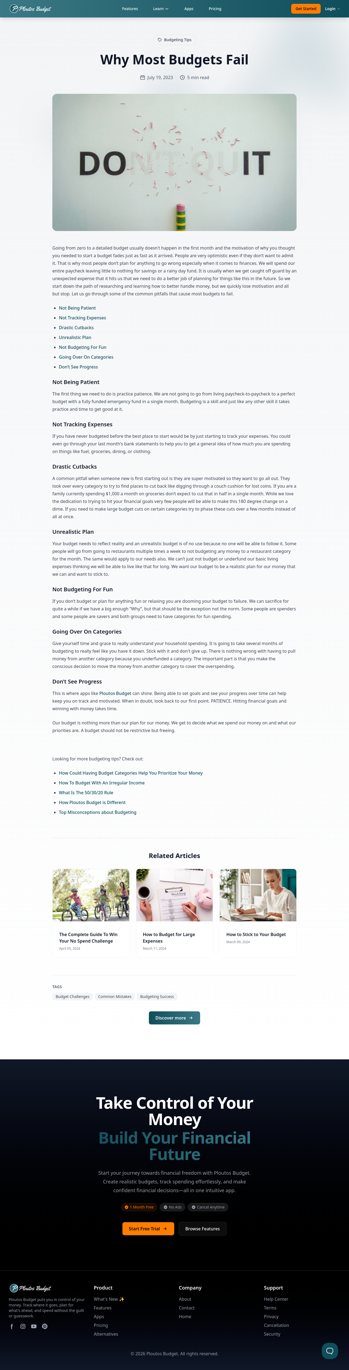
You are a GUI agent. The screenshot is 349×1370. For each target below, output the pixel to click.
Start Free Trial (148, 1229)
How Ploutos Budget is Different (92, 802)
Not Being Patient (77, 308)
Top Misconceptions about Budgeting (97, 812)
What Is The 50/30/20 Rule (86, 793)
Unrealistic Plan (75, 337)
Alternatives (106, 1334)
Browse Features (202, 1229)
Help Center (276, 1299)
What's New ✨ (109, 1299)
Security (272, 1334)
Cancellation (276, 1325)
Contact (187, 1308)
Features (130, 8)
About (185, 1299)
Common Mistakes (114, 996)
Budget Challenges (72, 996)
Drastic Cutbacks (76, 328)
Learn (161, 8)
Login (332, 8)
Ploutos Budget (115, 693)
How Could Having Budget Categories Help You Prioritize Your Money (131, 773)
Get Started (306, 8)
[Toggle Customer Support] (330, 1351)
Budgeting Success (157, 996)
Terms (270, 1308)
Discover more (174, 1018)
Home (185, 1317)
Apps (188, 8)
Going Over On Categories (86, 357)
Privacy (271, 1317)
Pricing (215, 8)
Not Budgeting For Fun (82, 347)
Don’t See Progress (78, 367)
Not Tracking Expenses (82, 318)
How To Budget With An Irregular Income (102, 783)
